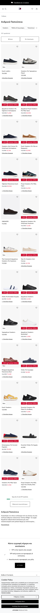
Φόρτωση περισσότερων (20, 504)
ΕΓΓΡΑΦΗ (20, 565)
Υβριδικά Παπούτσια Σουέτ (10, 184)
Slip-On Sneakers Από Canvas (28, 260)
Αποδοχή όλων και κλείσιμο (20, 606)
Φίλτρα (10, 39)
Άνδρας (4, 16)
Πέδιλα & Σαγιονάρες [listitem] (17, 28)
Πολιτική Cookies (5, 592)
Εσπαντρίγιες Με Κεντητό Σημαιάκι (9, 446)
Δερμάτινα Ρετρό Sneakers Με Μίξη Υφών (29, 109)
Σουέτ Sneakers (6, 407)
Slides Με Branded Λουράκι (10, 296)
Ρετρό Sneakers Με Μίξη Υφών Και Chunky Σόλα (28, 483)
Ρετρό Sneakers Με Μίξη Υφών (28, 185)
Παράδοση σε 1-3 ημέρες (21, 2)
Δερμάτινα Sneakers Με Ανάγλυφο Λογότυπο (28, 222)
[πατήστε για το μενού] (4, 9)
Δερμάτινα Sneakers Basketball (27, 333)
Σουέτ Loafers (6, 71)
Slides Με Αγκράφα (27, 370)
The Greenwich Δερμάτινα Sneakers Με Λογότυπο (10, 260)
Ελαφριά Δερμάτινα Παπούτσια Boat (8, 371)
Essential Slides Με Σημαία (29, 445)
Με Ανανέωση (29, 39)
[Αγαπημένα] (32, 9)
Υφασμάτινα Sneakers (8, 332)
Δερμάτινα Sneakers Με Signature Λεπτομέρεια (9, 109)
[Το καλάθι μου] (36, 9)
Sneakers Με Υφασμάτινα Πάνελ (29, 72)
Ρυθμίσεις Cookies (19, 597)
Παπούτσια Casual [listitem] (33, 28)
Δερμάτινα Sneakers (27, 296)
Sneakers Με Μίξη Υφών (9, 482)
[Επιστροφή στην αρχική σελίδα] (20, 9)
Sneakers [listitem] (5, 28)
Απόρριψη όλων (20, 601)
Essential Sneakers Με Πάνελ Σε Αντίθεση (28, 408)
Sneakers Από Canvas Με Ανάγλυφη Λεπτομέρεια (9, 147)
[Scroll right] (36, 28)
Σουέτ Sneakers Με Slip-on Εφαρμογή (29, 147)
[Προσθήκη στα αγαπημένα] (17, 46)
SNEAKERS (5, 221)
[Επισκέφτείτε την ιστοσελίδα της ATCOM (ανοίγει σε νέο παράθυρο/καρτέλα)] (20, 610)
